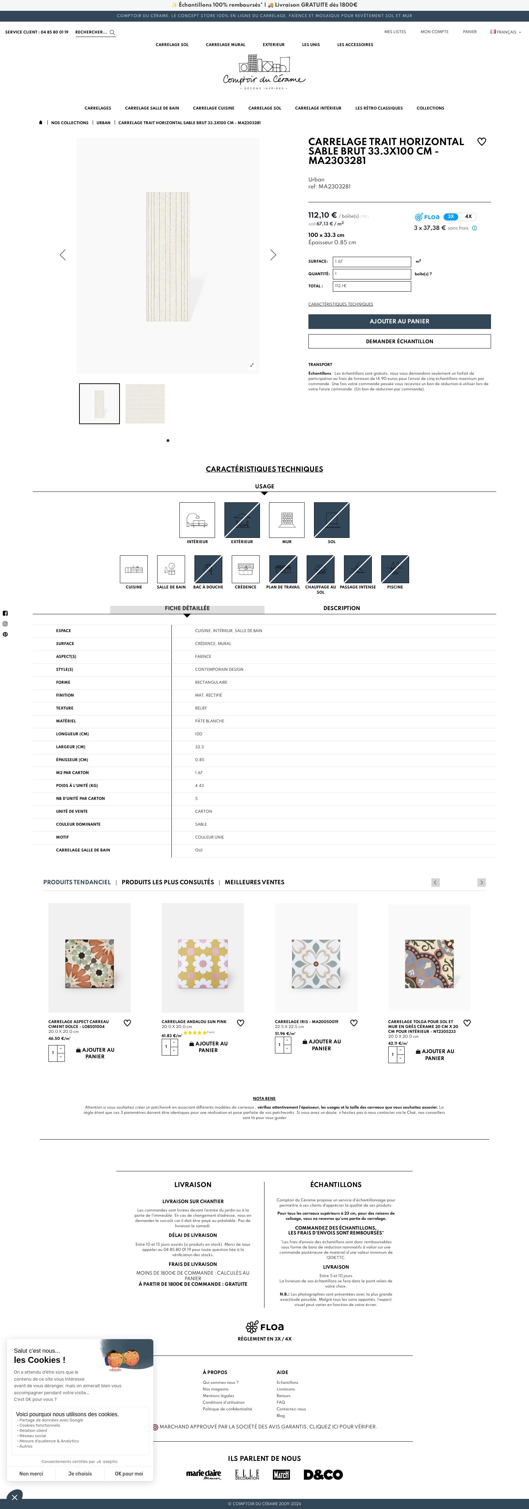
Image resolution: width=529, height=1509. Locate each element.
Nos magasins (216, 1389)
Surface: (318, 262)
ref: (312, 187)
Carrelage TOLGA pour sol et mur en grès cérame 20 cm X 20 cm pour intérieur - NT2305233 (423, 1027)
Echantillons (287, 1382)
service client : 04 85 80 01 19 (36, 32)
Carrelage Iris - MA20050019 (306, 1022)
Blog (281, 1415)
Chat (411, 1112)
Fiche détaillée (187, 608)
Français (506, 32)
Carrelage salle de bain (83, 850)
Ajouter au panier (399, 322)
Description (341, 608)
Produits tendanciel (77, 882)
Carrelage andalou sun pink (194, 1022)
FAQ (281, 1402)
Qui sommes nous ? (221, 1382)
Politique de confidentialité (227, 1408)
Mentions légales (218, 1395)
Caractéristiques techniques (340, 304)
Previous (472, 882)
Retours (284, 1395)
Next (481, 882)
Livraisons (286, 1389)
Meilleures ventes (254, 882)
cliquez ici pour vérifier (342, 1426)
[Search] (95, 32)
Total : (315, 286)
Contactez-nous (291, 1408)
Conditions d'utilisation (224, 1402)
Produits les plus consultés (168, 882)
